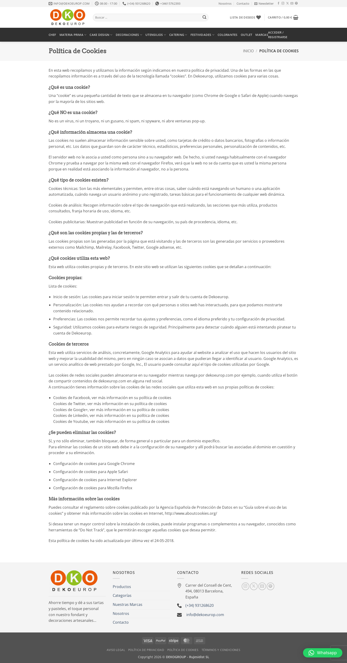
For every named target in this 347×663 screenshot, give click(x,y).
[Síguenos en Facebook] (278, 3)
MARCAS (261, 35)
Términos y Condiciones (221, 650)
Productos (122, 586)
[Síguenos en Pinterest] (296, 3)
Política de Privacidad (146, 650)
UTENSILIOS (155, 35)
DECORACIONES (129, 35)
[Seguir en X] (287, 3)
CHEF (52, 35)
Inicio (248, 50)
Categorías (122, 595)
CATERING (178, 35)
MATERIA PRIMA (73, 35)
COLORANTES (228, 35)
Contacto (243, 3)
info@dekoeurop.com (205, 614)
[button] (264, 3)
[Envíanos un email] (292, 3)
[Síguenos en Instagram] (282, 3)
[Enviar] (204, 18)
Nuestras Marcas (127, 604)
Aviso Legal (116, 650)
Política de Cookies (183, 650)
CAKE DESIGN (101, 35)
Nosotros (225, 3)
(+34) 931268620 (199, 605)
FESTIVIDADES (203, 35)
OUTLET (246, 35)
